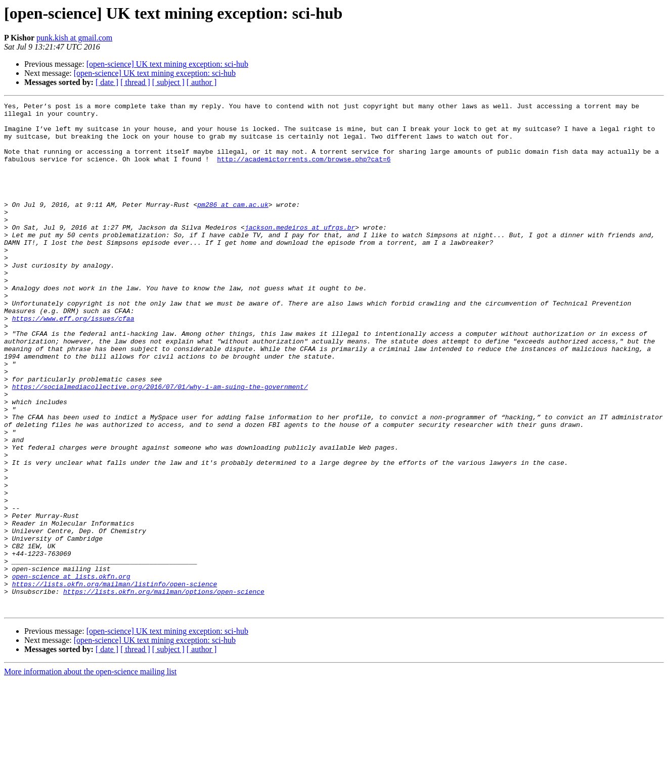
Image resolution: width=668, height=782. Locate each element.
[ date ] (107, 82)
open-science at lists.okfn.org (71, 671)
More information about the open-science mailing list (90, 773)
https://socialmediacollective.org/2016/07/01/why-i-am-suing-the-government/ (160, 444)
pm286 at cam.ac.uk (232, 225)
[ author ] (202, 82)
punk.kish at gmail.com (74, 37)
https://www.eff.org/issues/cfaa (73, 362)
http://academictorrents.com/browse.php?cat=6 (303, 171)
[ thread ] (135, 82)
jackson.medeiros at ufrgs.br (300, 252)
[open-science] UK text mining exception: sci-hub (167, 64)
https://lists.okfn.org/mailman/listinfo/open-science (114, 680)
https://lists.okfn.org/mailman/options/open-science (163, 689)
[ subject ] (168, 82)
